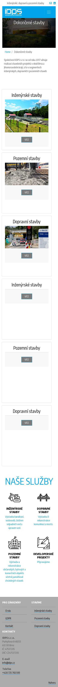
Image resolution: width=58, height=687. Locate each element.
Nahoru (52, 682)
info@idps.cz (8, 662)
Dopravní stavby (42, 626)
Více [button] (27, 139)
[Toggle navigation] (49, 12)
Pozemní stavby (42, 618)
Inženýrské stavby (43, 610)
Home (8, 51)
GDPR (8, 618)
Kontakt (9, 626)
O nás (8, 610)
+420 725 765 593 (11, 672)
